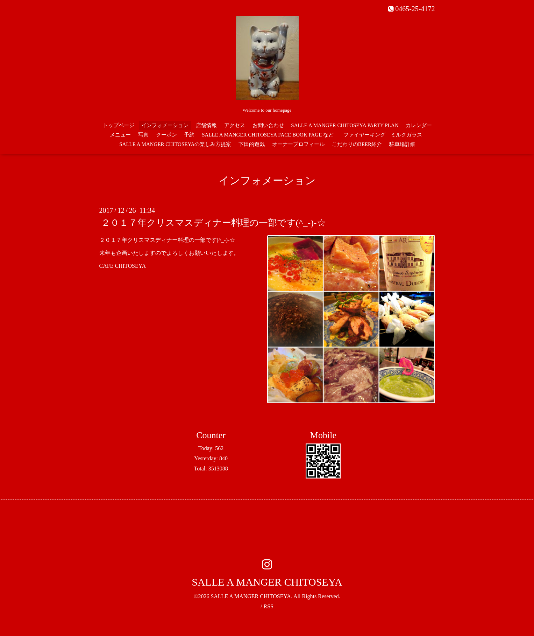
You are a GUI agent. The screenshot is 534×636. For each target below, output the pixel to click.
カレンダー (419, 125)
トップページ (118, 125)
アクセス (234, 125)
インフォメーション (164, 125)
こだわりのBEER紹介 (357, 144)
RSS (268, 606)
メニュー (120, 135)
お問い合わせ (268, 125)
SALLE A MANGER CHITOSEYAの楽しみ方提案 (175, 144)
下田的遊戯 (251, 144)
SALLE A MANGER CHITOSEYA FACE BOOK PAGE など (268, 135)
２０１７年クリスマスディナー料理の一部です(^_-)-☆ (213, 223)
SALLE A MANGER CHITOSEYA (267, 582)
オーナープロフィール (298, 144)
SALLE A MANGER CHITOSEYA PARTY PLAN (344, 125)
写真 (143, 135)
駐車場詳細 (402, 144)
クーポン (166, 135)
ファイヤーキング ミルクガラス (385, 135)
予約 (189, 135)
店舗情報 (206, 125)
